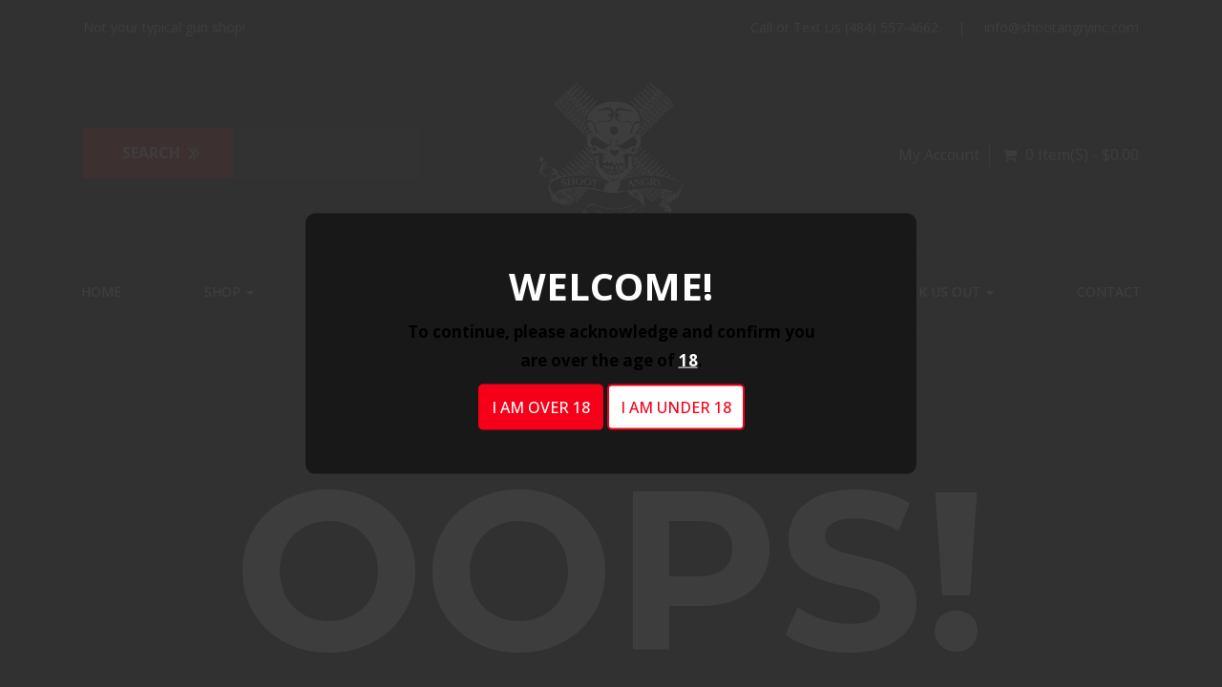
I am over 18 (541, 407)
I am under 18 (676, 407)
